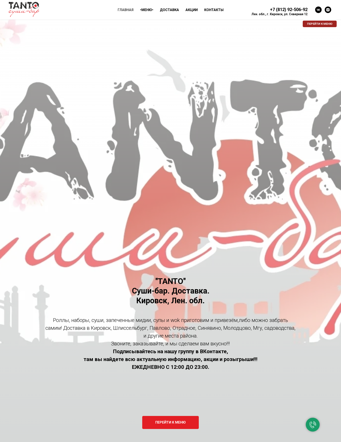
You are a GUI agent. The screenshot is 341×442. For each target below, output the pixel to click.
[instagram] (328, 10)
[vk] (318, 10)
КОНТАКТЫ (214, 10)
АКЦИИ (192, 10)
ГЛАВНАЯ (126, 10)
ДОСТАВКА (169, 10)
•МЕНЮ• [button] (146, 10)
